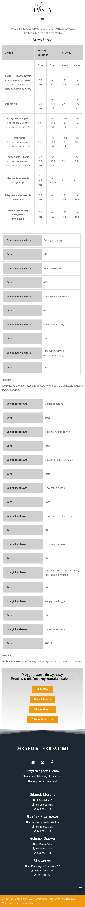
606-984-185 (44, 809)
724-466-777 (44, 874)
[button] (42, 19)
